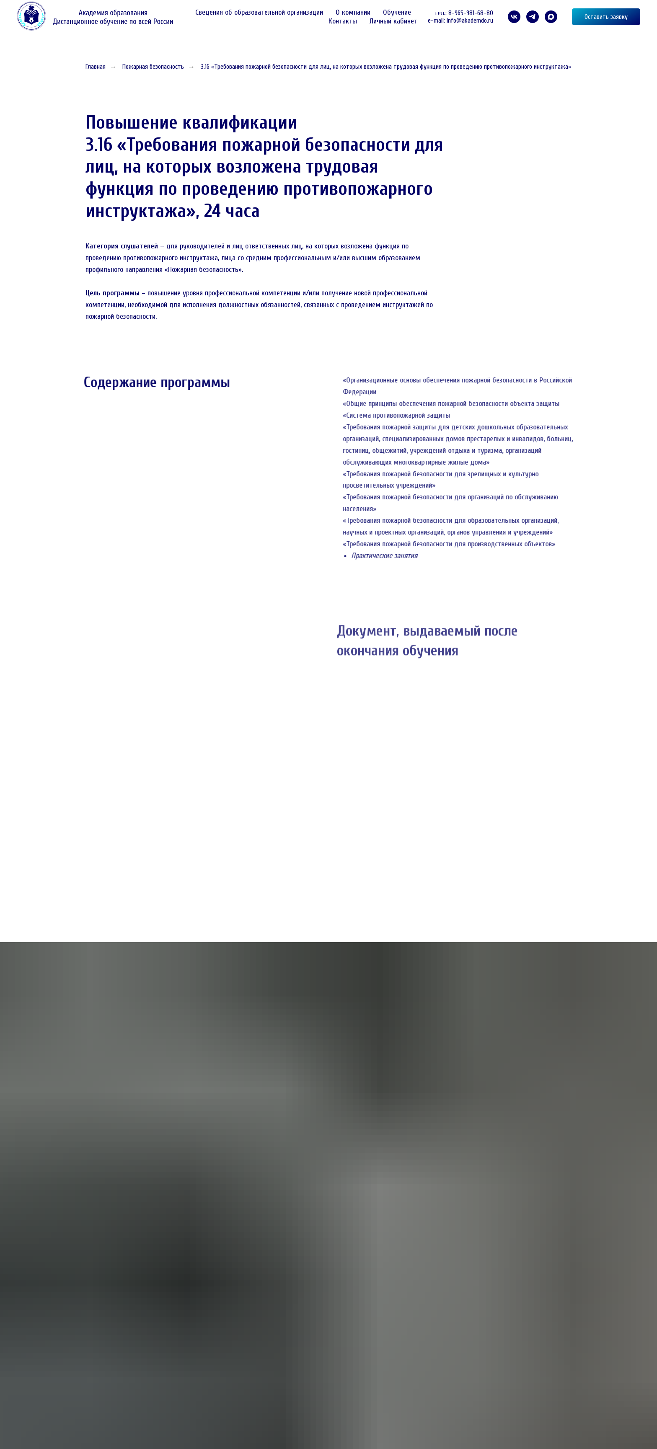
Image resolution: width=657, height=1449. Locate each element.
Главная (95, 66)
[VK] (514, 16)
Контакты (342, 21)
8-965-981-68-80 (470, 13)
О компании (353, 12)
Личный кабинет (393, 21)
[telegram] (532, 16)
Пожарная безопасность (153, 66)
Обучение (397, 12)
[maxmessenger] (551, 16)
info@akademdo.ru (470, 20)
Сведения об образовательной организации (259, 12)
